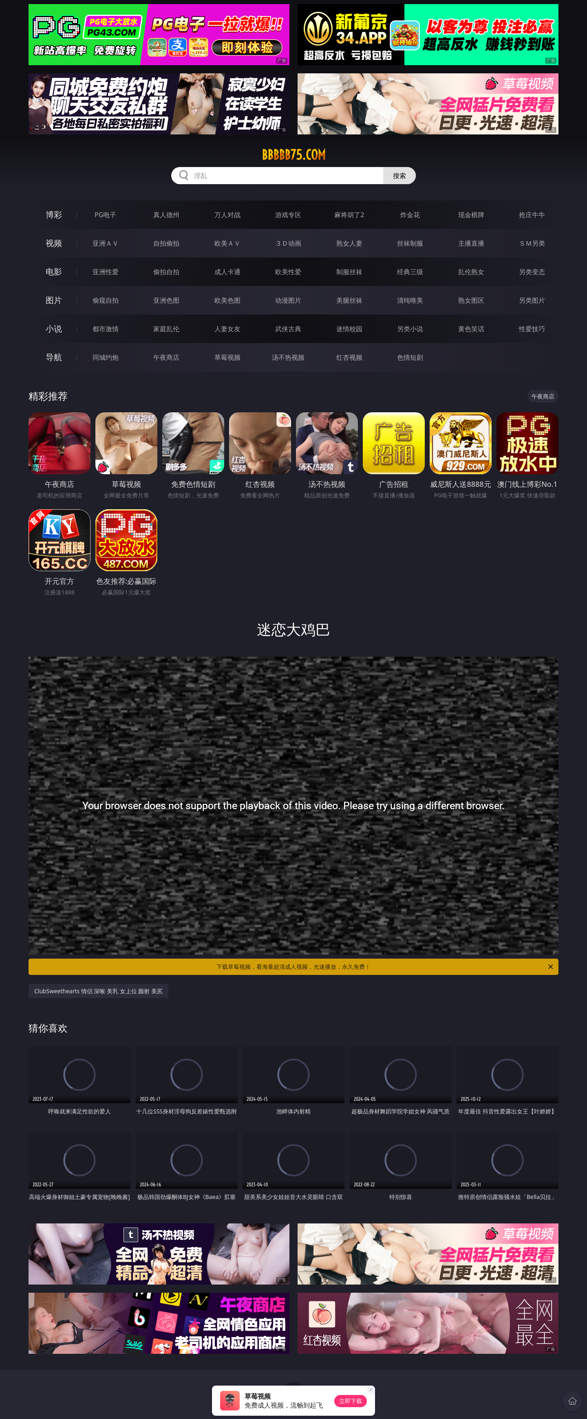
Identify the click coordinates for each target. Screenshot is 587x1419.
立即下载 (350, 1401)
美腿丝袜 (349, 300)
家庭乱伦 (166, 328)
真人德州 (166, 214)
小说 (54, 328)
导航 (54, 357)
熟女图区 (471, 300)
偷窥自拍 (106, 300)
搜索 (399, 175)
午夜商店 (166, 357)
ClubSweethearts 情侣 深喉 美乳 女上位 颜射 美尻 (98, 991)
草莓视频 (227, 357)
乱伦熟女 (471, 271)
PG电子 (105, 214)
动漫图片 (288, 300)
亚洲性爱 (106, 271)
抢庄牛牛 (532, 214)
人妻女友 (227, 328)
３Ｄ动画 (288, 243)
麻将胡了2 (349, 214)
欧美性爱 (288, 271)
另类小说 (410, 328)
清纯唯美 (410, 300)
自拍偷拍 (166, 243)
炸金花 (410, 214)
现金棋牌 (471, 214)
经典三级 (410, 271)
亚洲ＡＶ (106, 243)
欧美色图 (227, 300)
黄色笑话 (471, 328)
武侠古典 (288, 328)
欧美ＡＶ (227, 243)
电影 (54, 271)
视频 (54, 243)
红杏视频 (349, 357)
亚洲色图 (166, 300)
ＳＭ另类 (532, 243)
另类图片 (532, 300)
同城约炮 (106, 357)
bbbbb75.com (294, 155)
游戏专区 (288, 214)
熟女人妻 (349, 243)
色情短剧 (410, 357)
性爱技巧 (532, 328)
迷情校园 (349, 328)
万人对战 (227, 214)
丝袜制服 (410, 243)
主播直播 (471, 243)
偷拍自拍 (166, 271)
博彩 (54, 214)
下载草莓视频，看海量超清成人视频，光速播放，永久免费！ (385, 967)
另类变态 (532, 271)
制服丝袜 (349, 271)
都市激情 (106, 328)
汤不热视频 (288, 357)
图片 (54, 300)
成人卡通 (227, 271)
